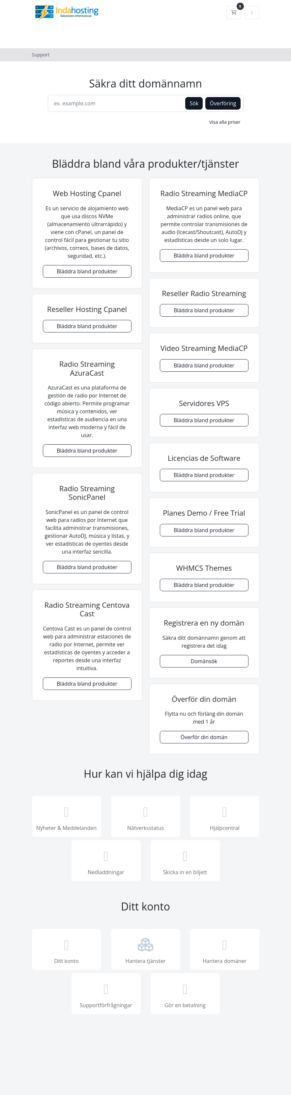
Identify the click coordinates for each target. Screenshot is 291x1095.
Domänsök (204, 661)
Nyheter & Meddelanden (66, 817)
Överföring (223, 103)
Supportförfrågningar (106, 994)
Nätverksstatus (145, 817)
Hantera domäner (224, 950)
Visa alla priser (224, 122)
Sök (193, 103)
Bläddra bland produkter (87, 271)
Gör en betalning (185, 994)
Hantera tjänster (145, 950)
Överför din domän (204, 737)
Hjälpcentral (224, 817)
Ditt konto (66, 950)
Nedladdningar (106, 861)
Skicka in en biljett (185, 861)
